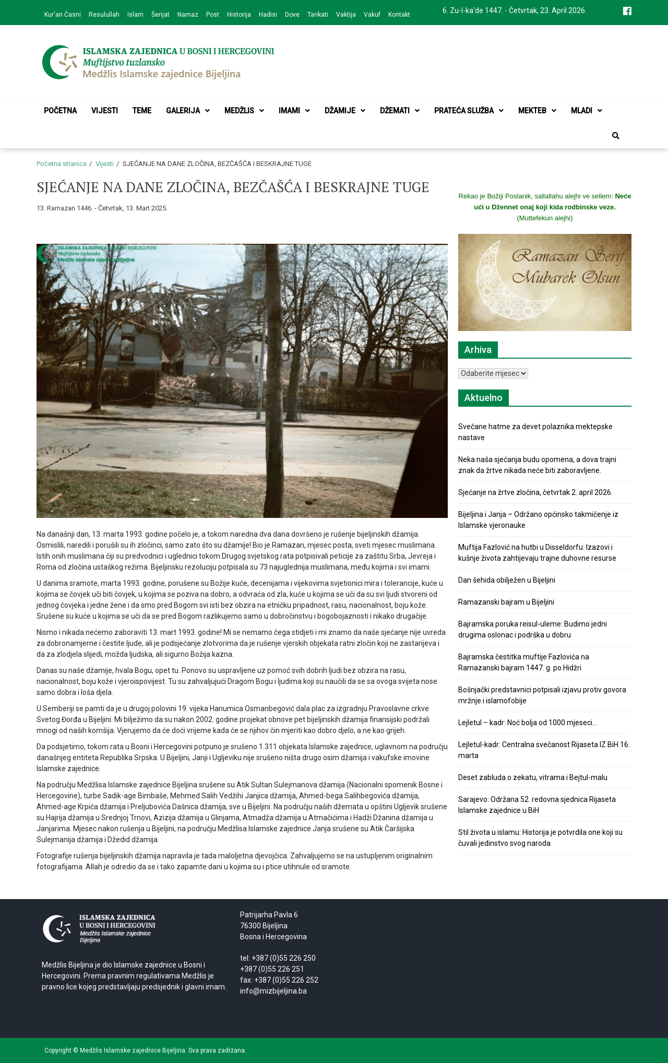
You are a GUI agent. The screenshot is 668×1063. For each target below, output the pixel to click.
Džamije (345, 111)
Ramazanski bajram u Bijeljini (506, 602)
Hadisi (268, 14)
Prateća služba (469, 111)
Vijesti (104, 111)
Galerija (188, 111)
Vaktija (346, 14)
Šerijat (160, 14)
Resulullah (104, 14)
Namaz (187, 14)
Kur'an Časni (62, 14)
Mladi (586, 111)
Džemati (400, 111)
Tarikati (317, 14)
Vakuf (372, 14)
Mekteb (537, 111)
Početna (60, 111)
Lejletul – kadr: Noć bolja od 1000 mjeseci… (527, 722)
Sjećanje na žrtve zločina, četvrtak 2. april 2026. (535, 492)
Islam (135, 14)
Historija (239, 14)
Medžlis (244, 111)
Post (212, 14)
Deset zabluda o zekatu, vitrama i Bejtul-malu (532, 777)
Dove (292, 14)
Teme (142, 111)
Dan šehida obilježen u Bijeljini (506, 580)
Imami (294, 111)
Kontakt (399, 14)
